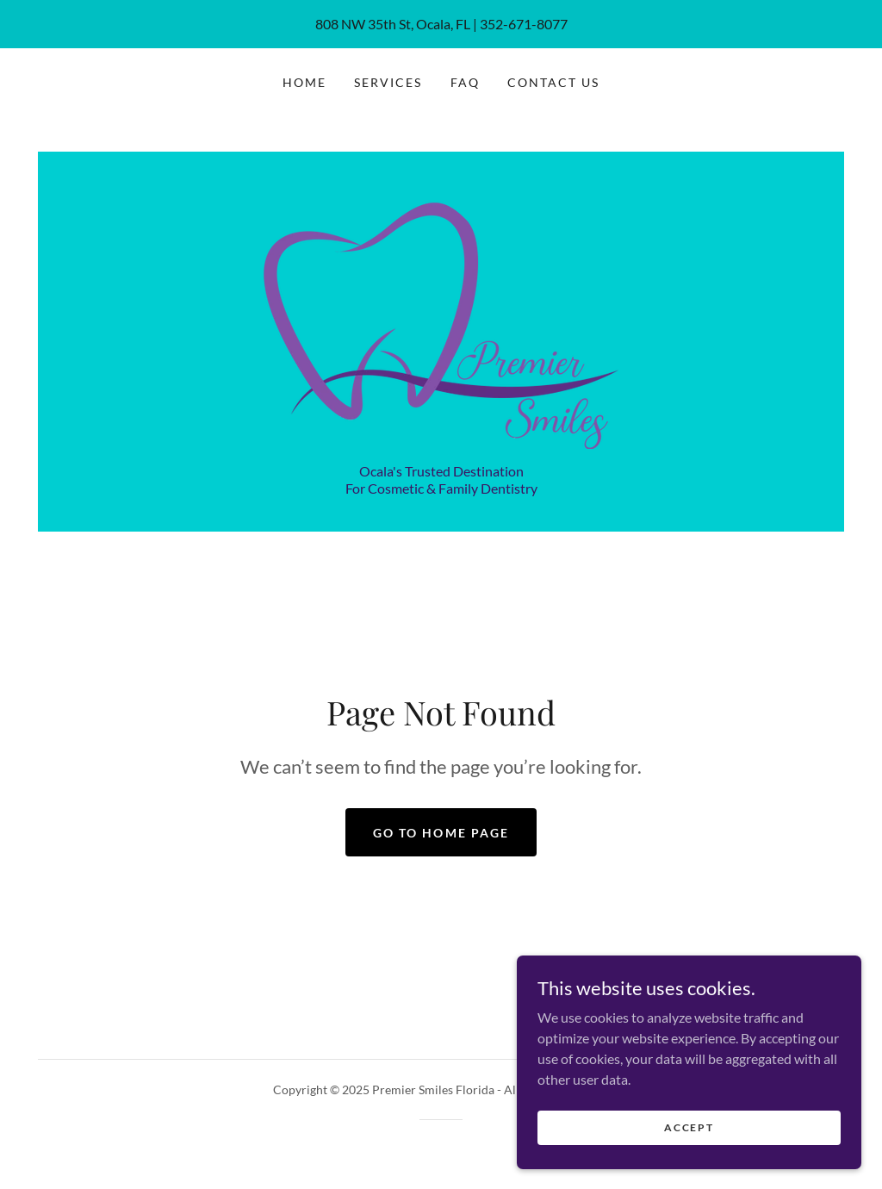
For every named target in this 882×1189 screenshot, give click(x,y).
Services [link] (388, 82)
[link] (441, 316)
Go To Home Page (440, 832)
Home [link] (304, 82)
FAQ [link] (465, 82)
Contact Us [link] (553, 82)
